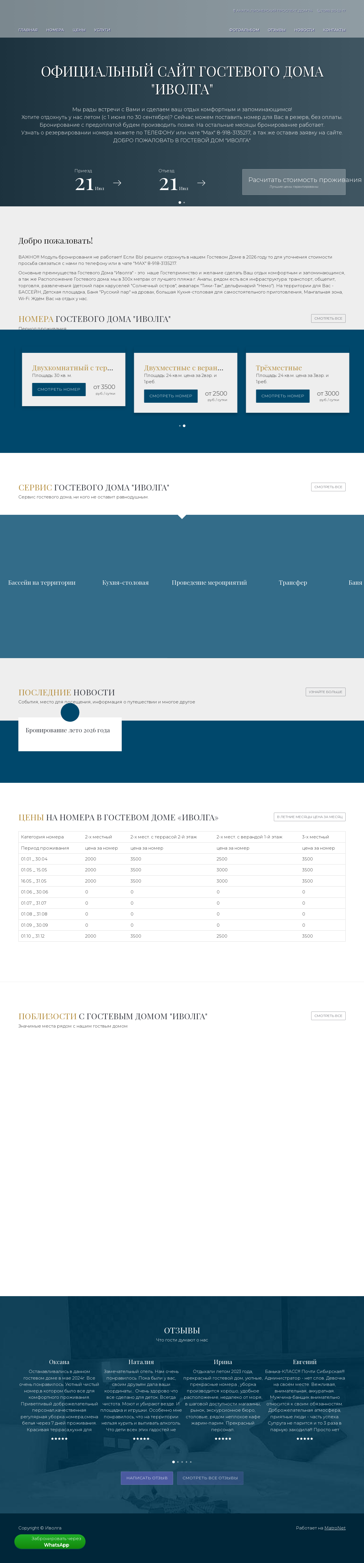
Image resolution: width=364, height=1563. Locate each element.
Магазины (182, 1238)
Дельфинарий (70, 1238)
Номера (55, 30)
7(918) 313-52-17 (331, 10)
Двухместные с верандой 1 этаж (277, 367)
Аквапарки (126, 1126)
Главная (28, 30)
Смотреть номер (137, 389)
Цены (79, 30)
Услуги (102, 30)
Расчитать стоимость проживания (297, 182)
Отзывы (277, 30)
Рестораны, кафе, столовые (294, 1238)
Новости (304, 30)
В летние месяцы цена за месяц (309, 817)
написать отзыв (147, 1477)
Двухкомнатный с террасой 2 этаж (170, 367)
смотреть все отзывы (210, 1477)
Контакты (334, 30)
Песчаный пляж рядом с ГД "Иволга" (293, 1126)
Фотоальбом (244, 30)
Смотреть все (328, 318)
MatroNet (335, 1528)
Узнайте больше (325, 692)
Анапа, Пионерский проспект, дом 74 (272, 10)
